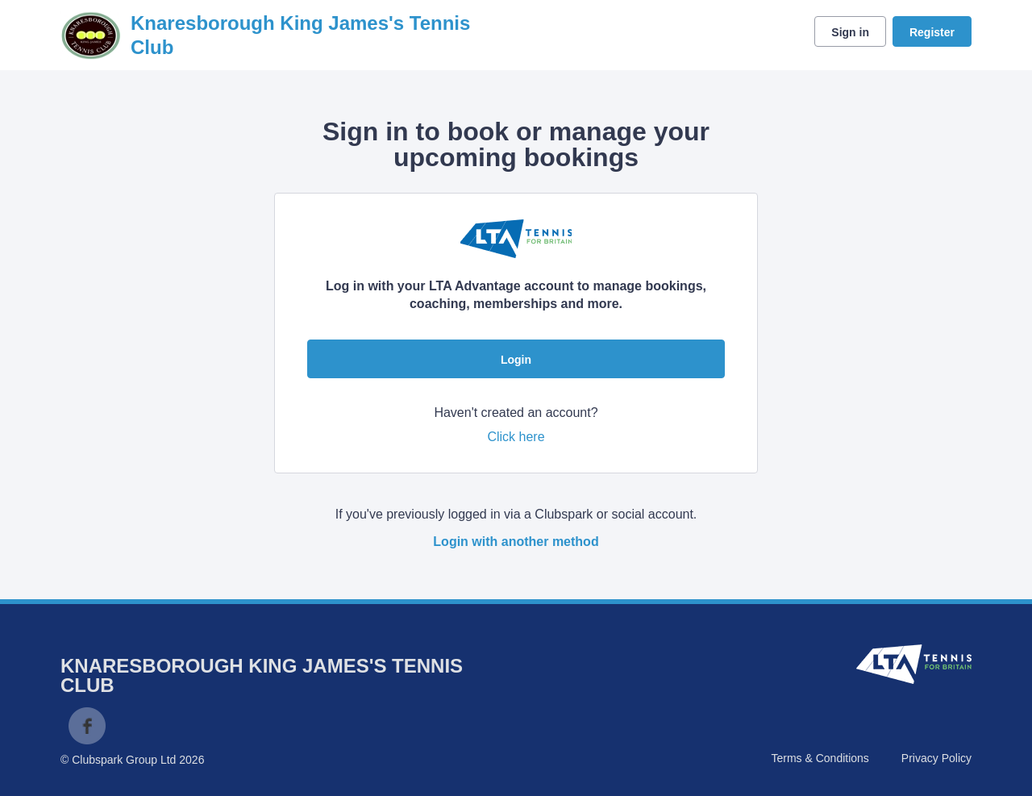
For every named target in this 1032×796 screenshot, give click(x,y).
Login (516, 359)
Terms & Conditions (819, 758)
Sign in (850, 32)
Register (932, 32)
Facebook (87, 725)
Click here (515, 437)
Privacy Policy (936, 758)
